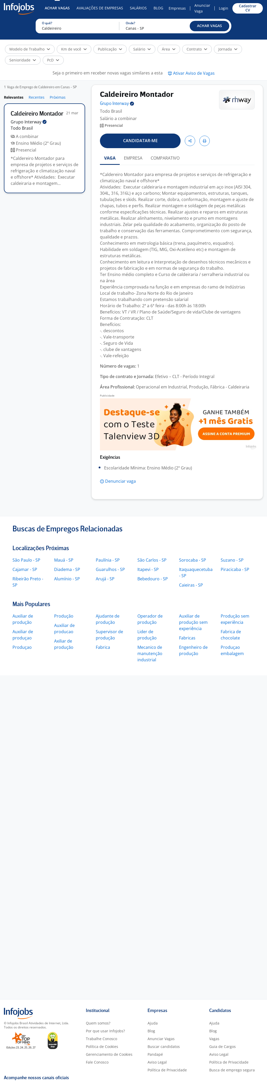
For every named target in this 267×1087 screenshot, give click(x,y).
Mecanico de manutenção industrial (149, 653)
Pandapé (155, 1054)
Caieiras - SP (191, 585)
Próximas (58, 97)
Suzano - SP (232, 560)
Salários (138, 7)
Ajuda (153, 1023)
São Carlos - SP (152, 560)
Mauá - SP (63, 560)
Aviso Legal (157, 1062)
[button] (209, 26)
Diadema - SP (67, 569)
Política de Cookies (102, 1046)
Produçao (22, 647)
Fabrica (103, 647)
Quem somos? (98, 1023)
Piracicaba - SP (235, 569)
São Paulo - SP (26, 560)
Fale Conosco (97, 1062)
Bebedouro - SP (152, 579)
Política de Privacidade (167, 1069)
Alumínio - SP (67, 579)
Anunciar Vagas (161, 1038)
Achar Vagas (57, 7)
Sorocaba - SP (192, 560)
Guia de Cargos (222, 1046)
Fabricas (187, 638)
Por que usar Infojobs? (105, 1030)
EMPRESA (133, 158)
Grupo (29, 122)
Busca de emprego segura (232, 1069)
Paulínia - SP (108, 560)
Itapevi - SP (148, 569)
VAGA (110, 158)
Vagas (214, 1038)
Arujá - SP (105, 579)
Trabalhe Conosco (101, 1038)
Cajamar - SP (24, 569)
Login (223, 8)
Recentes (36, 97)
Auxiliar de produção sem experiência (193, 622)
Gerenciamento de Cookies (109, 1054)
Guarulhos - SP (110, 569)
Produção (63, 616)
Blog (158, 7)
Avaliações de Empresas (100, 7)
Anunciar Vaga (202, 8)
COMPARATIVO (165, 158)
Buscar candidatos (164, 1046)
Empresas (177, 8)
